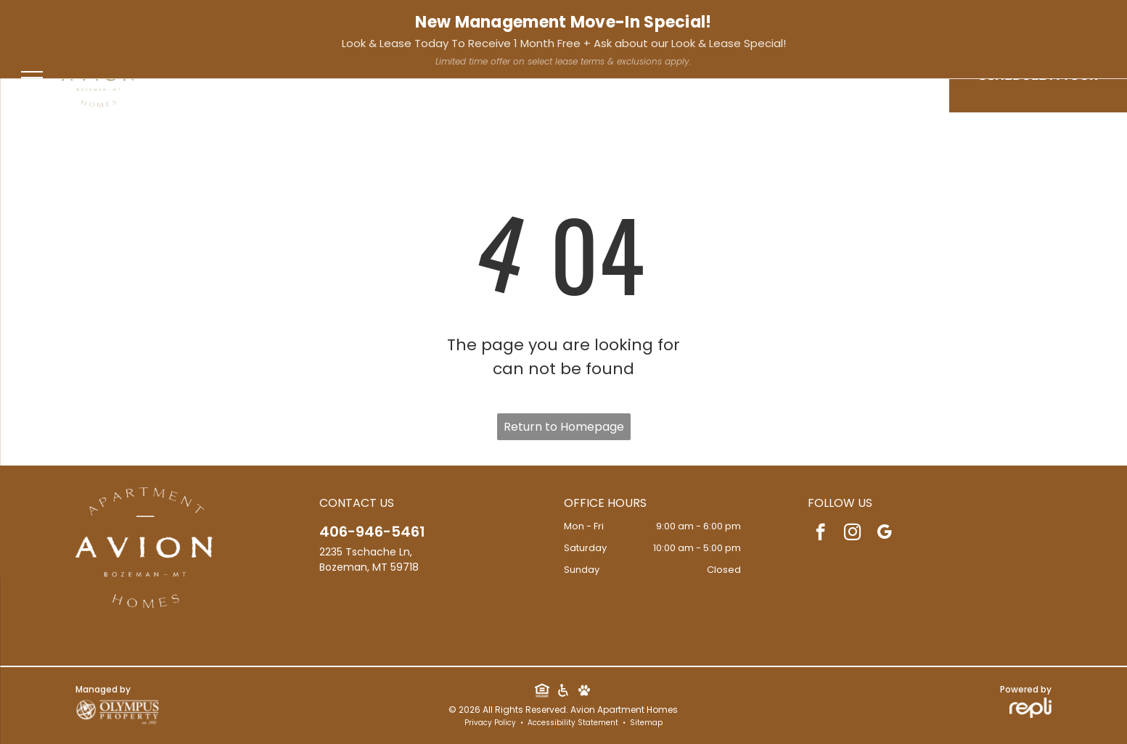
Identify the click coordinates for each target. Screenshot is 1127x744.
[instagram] (321, 21)
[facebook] (297, 21)
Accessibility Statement (573, 722)
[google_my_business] (344, 21)
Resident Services (988, 19)
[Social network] (542, 692)
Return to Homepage (564, 426)
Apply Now (1085, 19)
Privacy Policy (490, 722)
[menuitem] (546, 79)
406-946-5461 (58, 20)
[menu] (32, 77)
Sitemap (646, 722)
